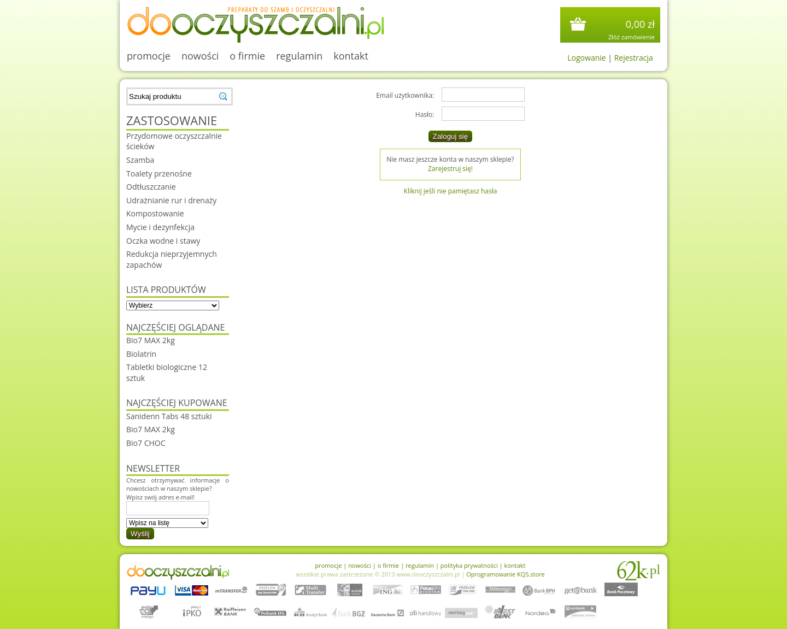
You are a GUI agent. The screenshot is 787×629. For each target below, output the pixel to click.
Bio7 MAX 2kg (150, 340)
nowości (200, 55)
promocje (149, 55)
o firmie (247, 55)
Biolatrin (141, 354)
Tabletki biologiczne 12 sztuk (166, 372)
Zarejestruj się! (450, 168)
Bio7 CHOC (146, 443)
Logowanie (586, 57)
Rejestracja (633, 57)
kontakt (350, 55)
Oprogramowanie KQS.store (505, 574)
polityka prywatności (469, 565)
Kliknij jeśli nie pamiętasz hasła (450, 191)
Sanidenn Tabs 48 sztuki (169, 416)
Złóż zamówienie (631, 37)
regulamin (299, 55)
